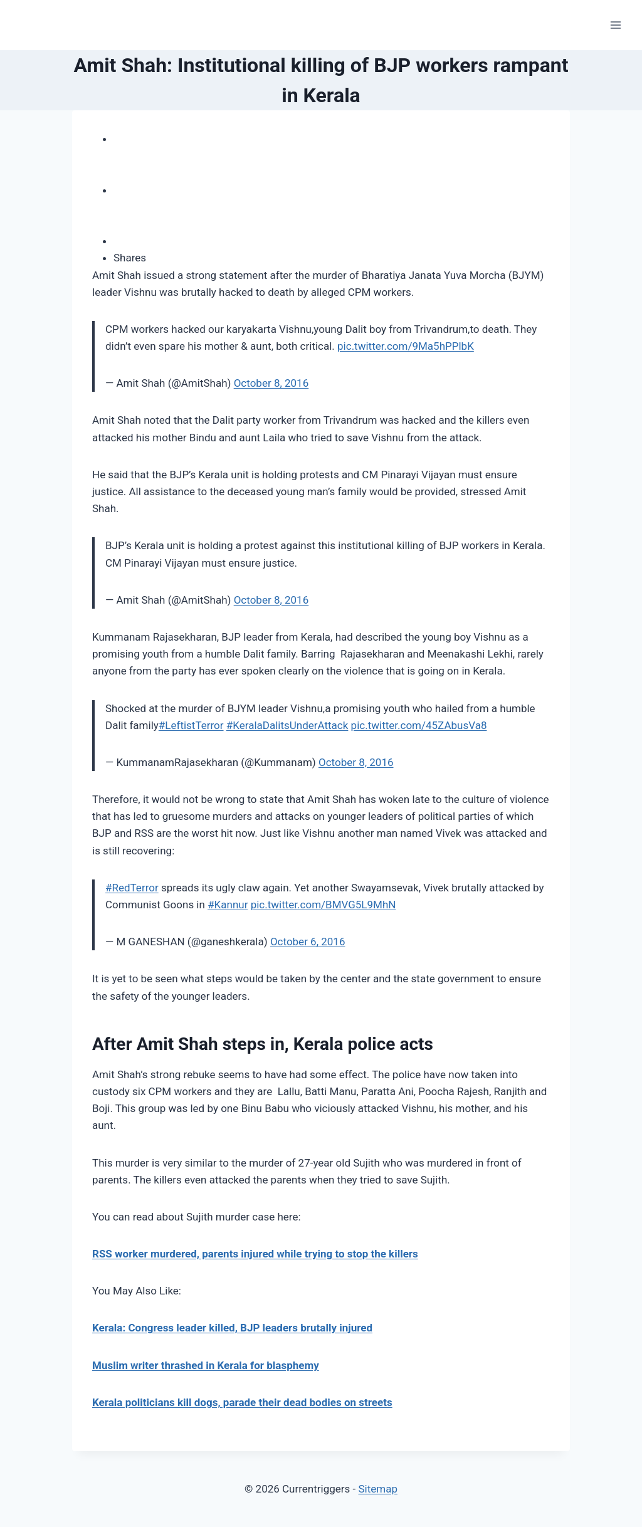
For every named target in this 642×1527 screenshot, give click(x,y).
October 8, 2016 (271, 383)
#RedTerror (132, 887)
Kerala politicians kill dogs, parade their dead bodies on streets (242, 1402)
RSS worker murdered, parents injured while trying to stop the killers (255, 1253)
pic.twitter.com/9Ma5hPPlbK (405, 346)
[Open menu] (615, 24)
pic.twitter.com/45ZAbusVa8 (419, 725)
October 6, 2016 (307, 941)
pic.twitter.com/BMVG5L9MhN (323, 904)
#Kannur (228, 904)
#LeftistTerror (191, 725)
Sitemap (377, 1488)
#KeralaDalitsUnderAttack (287, 725)
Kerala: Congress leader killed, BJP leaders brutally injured (232, 1327)
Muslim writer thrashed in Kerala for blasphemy (205, 1365)
